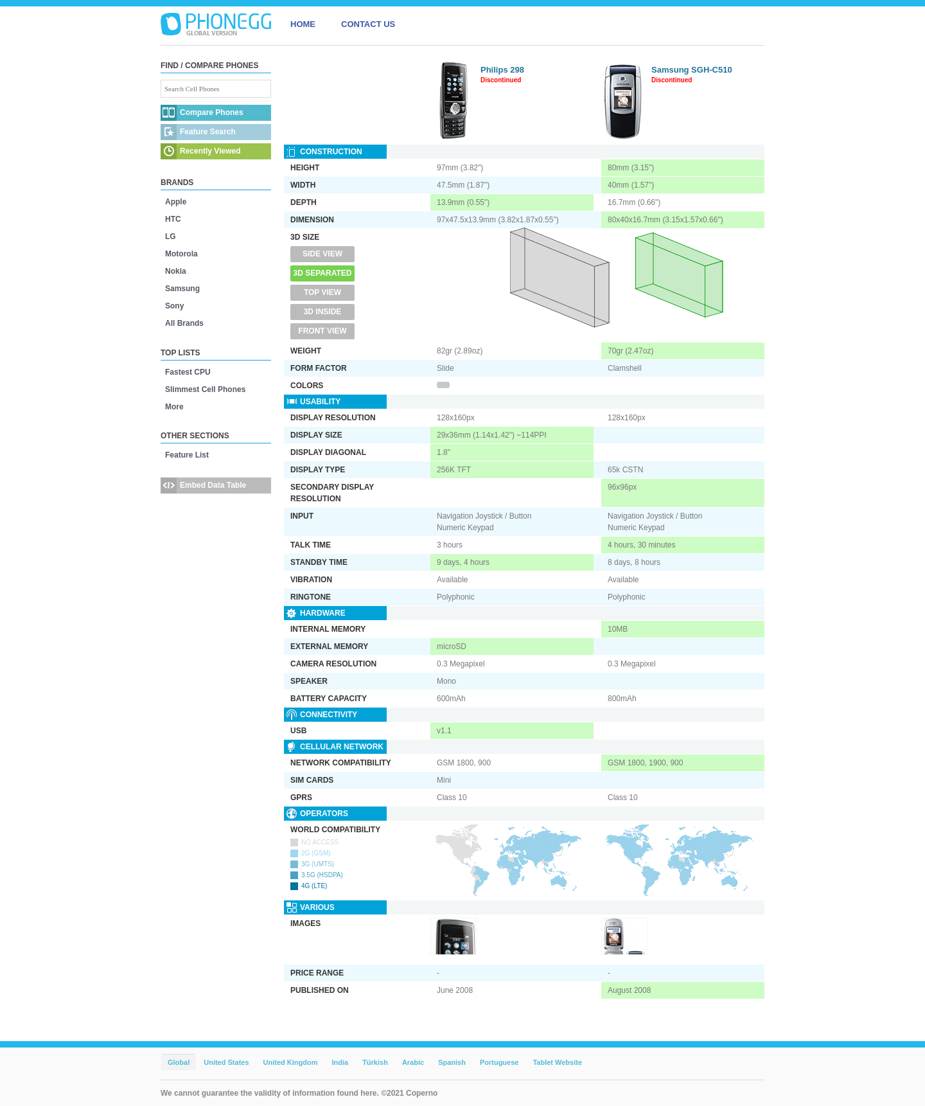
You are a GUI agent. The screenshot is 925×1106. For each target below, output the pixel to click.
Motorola (181, 253)
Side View (322, 253)
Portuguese (499, 1062)
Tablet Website (557, 1062)
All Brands (184, 323)
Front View (322, 330)
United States (226, 1062)
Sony (174, 305)
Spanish (452, 1062)
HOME (302, 24)
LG (170, 236)
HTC (173, 219)
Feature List (187, 454)
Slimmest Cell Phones (205, 389)
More (174, 406)
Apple (175, 201)
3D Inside (323, 311)
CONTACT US (368, 24)
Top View (322, 292)
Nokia (175, 271)
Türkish (375, 1062)
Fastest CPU (188, 372)
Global (178, 1062)
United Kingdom (290, 1062)
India (339, 1062)
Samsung (182, 288)
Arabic (413, 1062)
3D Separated (323, 273)
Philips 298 (502, 70)
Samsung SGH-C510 (691, 70)
